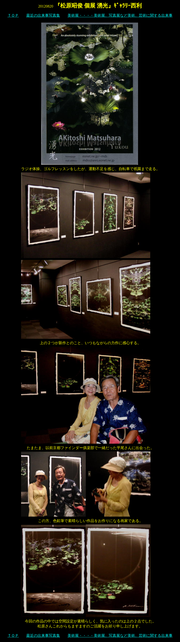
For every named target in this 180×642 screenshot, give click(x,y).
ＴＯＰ (13, 15)
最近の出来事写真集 (43, 15)
